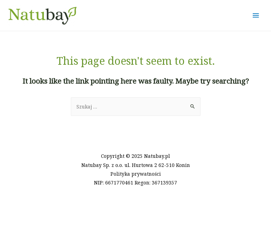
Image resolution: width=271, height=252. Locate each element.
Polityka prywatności (135, 173)
